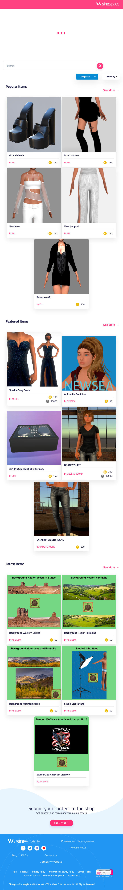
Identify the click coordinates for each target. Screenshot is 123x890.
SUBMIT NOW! (61, 823)
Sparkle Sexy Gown (19, 390)
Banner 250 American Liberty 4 (53, 775)
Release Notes (78, 847)
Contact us (51, 855)
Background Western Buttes (24, 633)
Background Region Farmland (80, 633)
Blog (14, 855)
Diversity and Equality (53, 875)
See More (109, 90)
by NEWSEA (69, 401)
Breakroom (68, 841)
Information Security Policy (61, 872)
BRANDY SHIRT (72, 465)
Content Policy (84, 872)
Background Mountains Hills (24, 704)
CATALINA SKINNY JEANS (50, 540)
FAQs (24, 855)
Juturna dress (71, 156)
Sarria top (14, 227)
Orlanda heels (16, 156)
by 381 (12, 476)
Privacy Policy (38, 872)
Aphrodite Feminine (75, 394)
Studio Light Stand (74, 704)
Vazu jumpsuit (72, 227)
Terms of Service (32, 875)
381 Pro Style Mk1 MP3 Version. (26, 469)
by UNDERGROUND (73, 474)
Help (14, 872)
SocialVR (24, 872)
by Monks (14, 399)
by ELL (12, 162)
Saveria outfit (44, 298)
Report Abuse (73, 875)
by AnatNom (15, 640)
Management (86, 841)
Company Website (51, 861)
